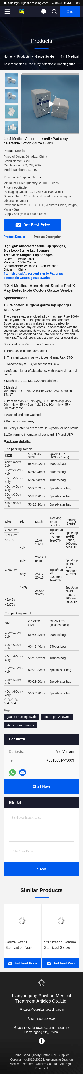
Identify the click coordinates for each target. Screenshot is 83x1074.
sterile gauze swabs (20, 725)
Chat (70, 11)
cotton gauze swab (57, 717)
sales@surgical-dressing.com (25, 3)
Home (8, 56)
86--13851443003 (65, 3)
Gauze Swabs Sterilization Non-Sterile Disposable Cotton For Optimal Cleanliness (20, 945)
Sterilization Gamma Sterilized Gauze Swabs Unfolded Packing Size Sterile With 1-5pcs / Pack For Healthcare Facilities (60, 945)
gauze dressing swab (21, 717)
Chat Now (41, 786)
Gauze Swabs (44, 56)
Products (23, 56)
